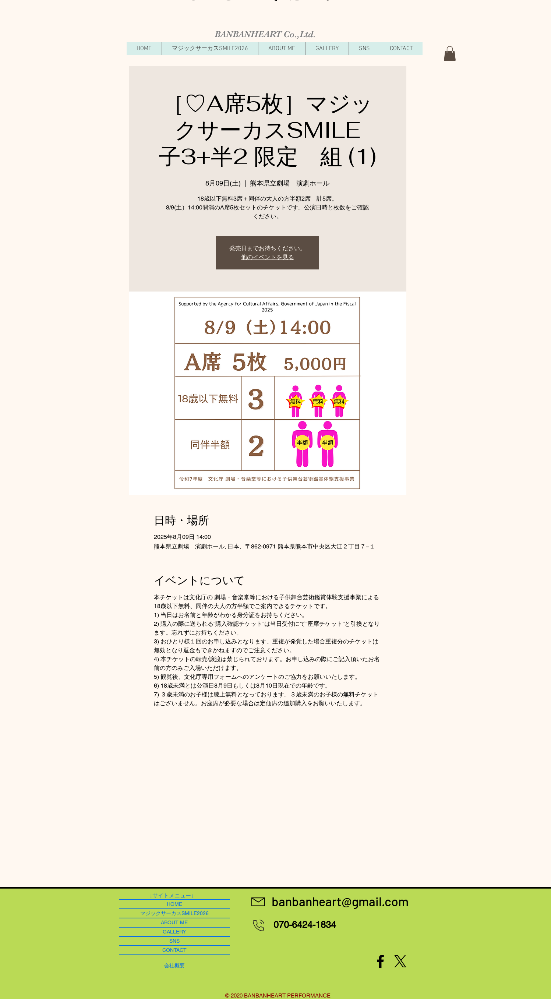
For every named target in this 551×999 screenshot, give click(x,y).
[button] (450, 53)
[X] (400, 961)
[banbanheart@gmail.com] (340, 901)
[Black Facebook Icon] (380, 961)
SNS (174, 941)
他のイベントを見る (267, 257)
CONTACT (174, 950)
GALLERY (174, 932)
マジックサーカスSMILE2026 (174, 913)
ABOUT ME (174, 922)
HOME (174, 904)
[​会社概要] (174, 965)
